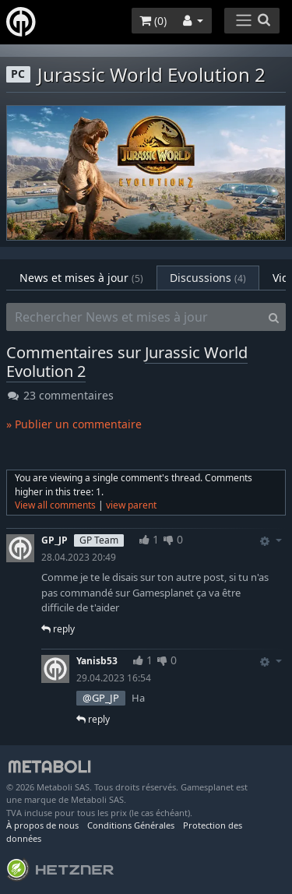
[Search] (274, 317)
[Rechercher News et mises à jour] (134, 317)
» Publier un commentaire (74, 424)
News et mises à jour (81, 277)
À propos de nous (42, 825)
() (153, 20)
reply (58, 628)
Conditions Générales (130, 825)
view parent (131, 505)
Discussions (208, 277)
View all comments (55, 505)
